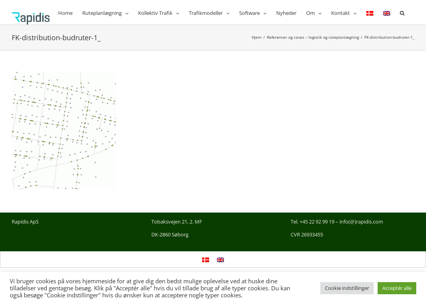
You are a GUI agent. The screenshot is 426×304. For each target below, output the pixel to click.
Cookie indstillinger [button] (347, 287)
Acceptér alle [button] (397, 287)
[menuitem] (369, 12)
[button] (402, 12)
